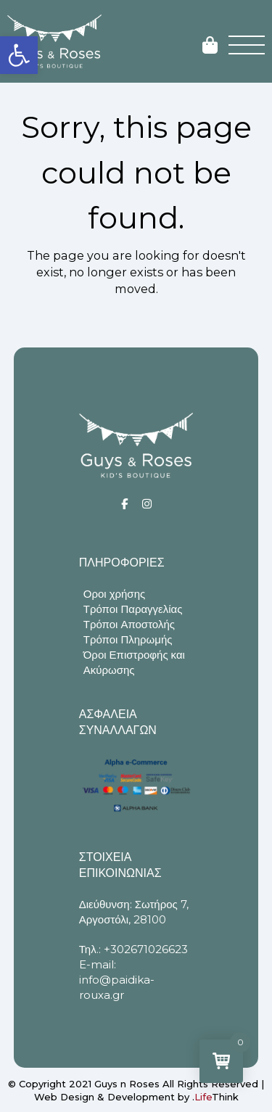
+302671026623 (146, 949)
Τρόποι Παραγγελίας (133, 609)
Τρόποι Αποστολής (129, 624)
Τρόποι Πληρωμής (128, 639)
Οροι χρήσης (114, 594)
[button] (19, 55)
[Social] (124, 504)
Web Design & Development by (136, 1097)
